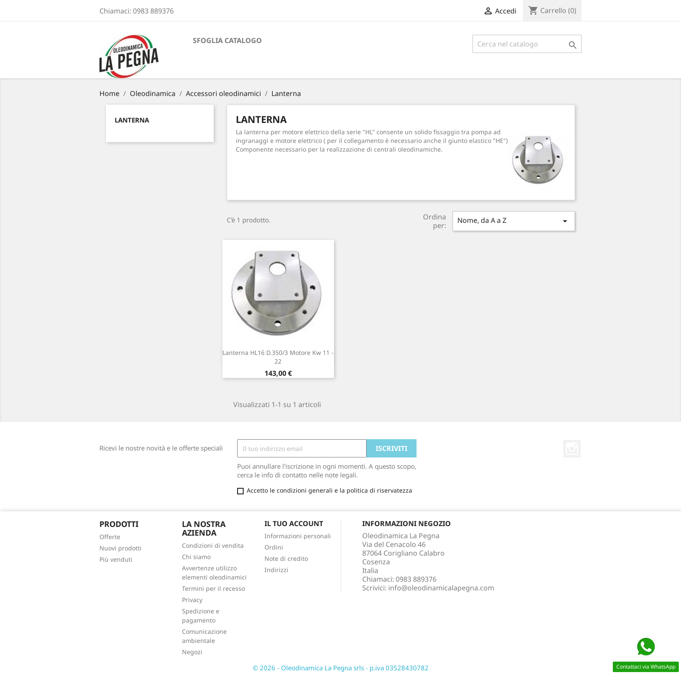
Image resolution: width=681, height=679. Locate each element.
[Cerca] (527, 44)
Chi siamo (196, 557)
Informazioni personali (297, 536)
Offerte (109, 537)
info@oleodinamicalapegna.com (441, 588)
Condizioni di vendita (213, 545)
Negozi (192, 652)
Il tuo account (293, 523)
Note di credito (286, 558)
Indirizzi (276, 570)
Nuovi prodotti (120, 548)
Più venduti (115, 559)
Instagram (572, 448)
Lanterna (132, 120)
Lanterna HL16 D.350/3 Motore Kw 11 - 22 (278, 356)
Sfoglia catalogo (227, 40)
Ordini (273, 547)
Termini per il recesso (213, 588)
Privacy (192, 600)
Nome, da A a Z (513, 220)
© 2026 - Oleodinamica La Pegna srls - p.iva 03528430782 (341, 667)
